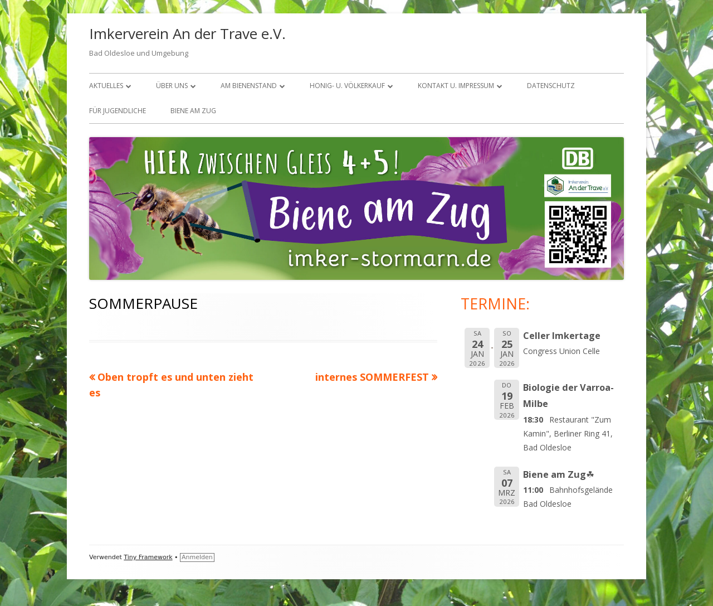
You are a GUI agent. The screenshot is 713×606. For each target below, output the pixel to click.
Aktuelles (106, 85)
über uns (172, 85)
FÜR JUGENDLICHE (117, 110)
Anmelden (197, 557)
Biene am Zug (193, 110)
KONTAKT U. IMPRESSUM (456, 85)
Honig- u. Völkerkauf (347, 85)
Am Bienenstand (249, 85)
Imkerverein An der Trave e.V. (187, 33)
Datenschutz (551, 85)
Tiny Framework (148, 557)
